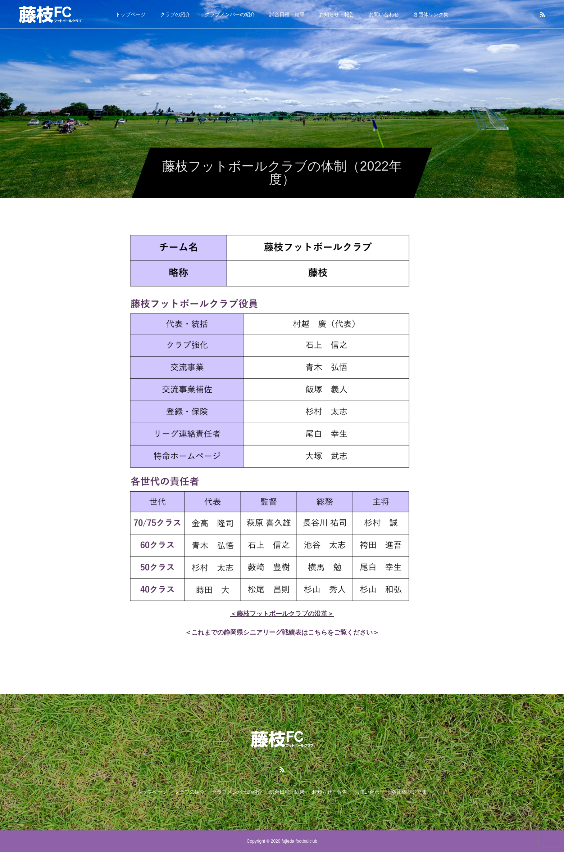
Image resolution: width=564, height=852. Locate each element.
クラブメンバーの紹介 (230, 14)
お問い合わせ (384, 14)
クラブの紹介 (175, 14)
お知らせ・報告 (336, 14)
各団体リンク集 (431, 14)
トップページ (130, 14)
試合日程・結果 (287, 14)
